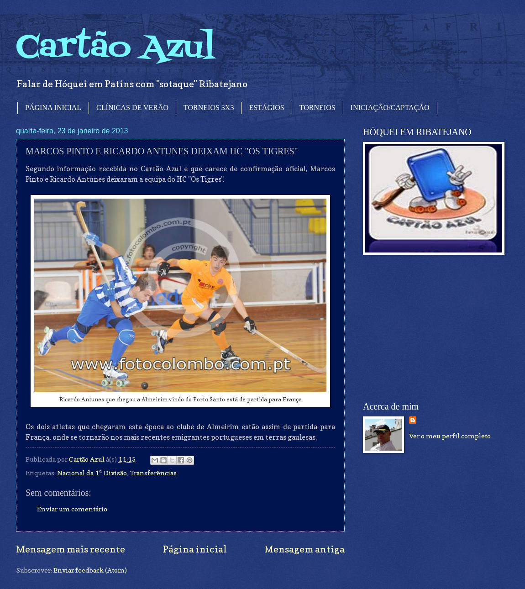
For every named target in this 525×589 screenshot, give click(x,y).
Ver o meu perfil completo (450, 436)
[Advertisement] (431, 328)
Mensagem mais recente (70, 549)
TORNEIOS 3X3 (209, 107)
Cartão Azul (115, 48)
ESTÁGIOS (266, 107)
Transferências (153, 473)
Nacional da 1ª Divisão (92, 473)
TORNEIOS (317, 107)
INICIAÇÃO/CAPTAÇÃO (390, 107)
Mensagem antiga (304, 549)
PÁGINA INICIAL (53, 107)
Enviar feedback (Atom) (90, 570)
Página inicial (195, 549)
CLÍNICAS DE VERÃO (132, 107)
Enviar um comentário (72, 509)
